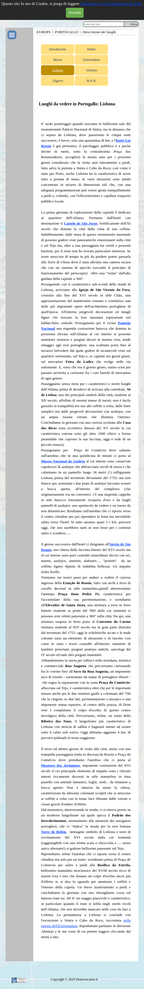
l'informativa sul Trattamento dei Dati (111, 3)
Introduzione (57, 49)
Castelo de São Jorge (80, 223)
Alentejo (91, 70)
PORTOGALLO (66, 32)
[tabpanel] (86, 536)
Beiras (57, 60)
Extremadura (91, 60)
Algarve (57, 81)
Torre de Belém (53, 832)
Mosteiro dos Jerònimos (60, 765)
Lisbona (57, 70)
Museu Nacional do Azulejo (63, 461)
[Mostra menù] (11, 34)
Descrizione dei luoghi (99, 32)
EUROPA (43, 32)
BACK (91, 81)
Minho (91, 49)
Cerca (133, 24)
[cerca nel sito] (103, 24)
